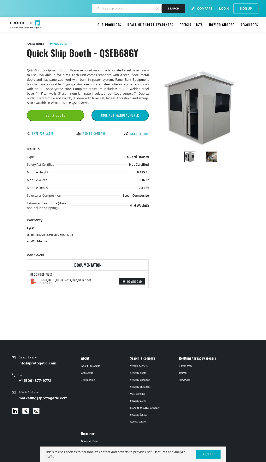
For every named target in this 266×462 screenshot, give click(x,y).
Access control (138, 421)
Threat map (185, 365)
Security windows (140, 379)
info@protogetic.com (37, 363)
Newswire (184, 379)
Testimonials (88, 379)
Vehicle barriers (139, 365)
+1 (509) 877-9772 (35, 381)
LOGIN (224, 8)
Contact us (87, 372)
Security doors (138, 372)
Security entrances (140, 386)
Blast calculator (90, 441)
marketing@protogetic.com (43, 398)
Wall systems (137, 393)
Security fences (138, 414)
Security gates (138, 400)
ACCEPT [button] (208, 454)
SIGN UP (246, 8)
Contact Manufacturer (120, 115)
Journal (183, 372)
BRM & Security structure (145, 407)
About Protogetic (90, 365)
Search (173, 8)
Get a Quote (55, 115)
